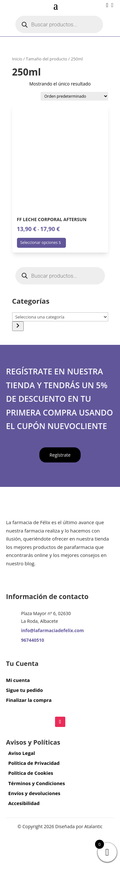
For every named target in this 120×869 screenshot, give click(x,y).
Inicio (17, 59)
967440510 (32, 640)
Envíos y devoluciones (34, 793)
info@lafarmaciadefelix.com (52, 630)
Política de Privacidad (34, 763)
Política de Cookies (30, 773)
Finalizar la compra (29, 700)
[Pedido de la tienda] (74, 96)
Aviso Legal (21, 753)
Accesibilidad (24, 803)
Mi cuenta (18, 680)
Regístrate (60, 455)
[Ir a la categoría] (18, 326)
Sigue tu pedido (24, 690)
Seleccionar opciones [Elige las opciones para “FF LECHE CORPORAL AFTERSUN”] (39, 242)
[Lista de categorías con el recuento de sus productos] (60, 316)
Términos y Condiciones (36, 783)
